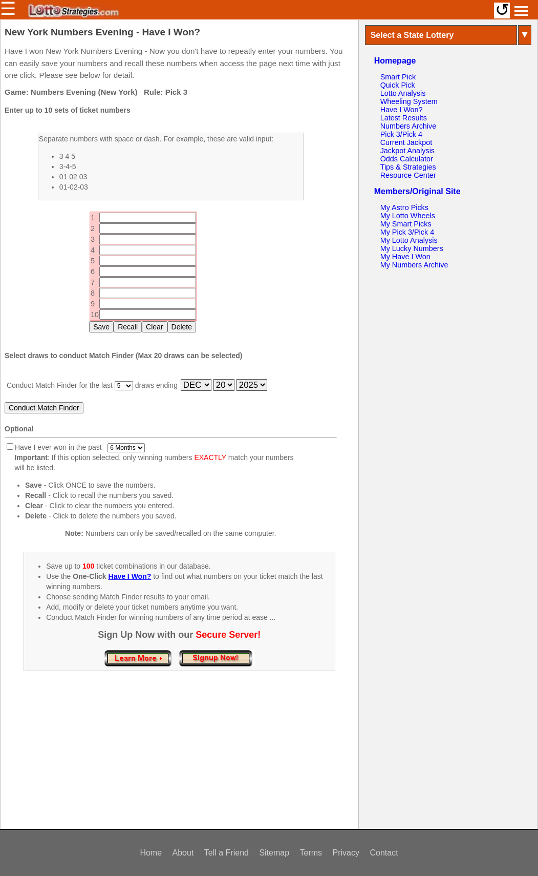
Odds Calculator (406, 159)
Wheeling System (409, 101)
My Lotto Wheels (407, 216)
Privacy (346, 852)
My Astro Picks (404, 207)
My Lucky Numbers (411, 248)
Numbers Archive (408, 126)
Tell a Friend (226, 852)
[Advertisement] (179, 761)
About (183, 852)
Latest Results (403, 118)
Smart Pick (398, 77)
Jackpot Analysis (407, 151)
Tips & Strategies (408, 167)
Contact (384, 852)
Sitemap (274, 852)
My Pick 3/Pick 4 (407, 232)
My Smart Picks (406, 224)
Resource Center (408, 175)
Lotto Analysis (403, 93)
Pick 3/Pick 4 (401, 134)
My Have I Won (405, 257)
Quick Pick (397, 85)
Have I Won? (401, 110)
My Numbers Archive (414, 265)
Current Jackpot (406, 142)
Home (151, 852)
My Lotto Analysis (409, 240)
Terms (311, 852)
